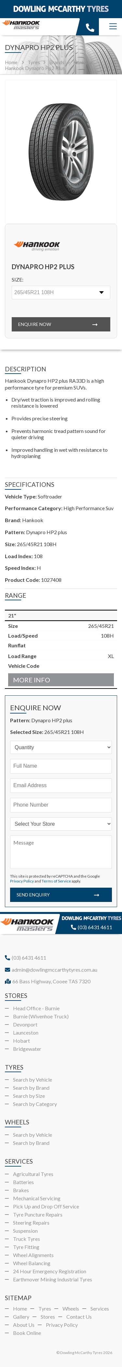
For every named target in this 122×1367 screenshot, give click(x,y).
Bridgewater (27, 1049)
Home (11, 62)
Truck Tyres (26, 1239)
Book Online (27, 1333)
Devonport (25, 1024)
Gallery (21, 1316)
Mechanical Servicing (37, 1198)
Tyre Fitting (26, 1247)
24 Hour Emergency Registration (49, 1271)
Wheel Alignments (33, 1255)
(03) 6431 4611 (91, 927)
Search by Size (29, 1096)
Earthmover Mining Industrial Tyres (52, 1279)
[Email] (61, 785)
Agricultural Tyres (33, 1174)
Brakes (21, 1190)
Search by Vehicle (32, 1079)
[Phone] (61, 805)
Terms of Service (56, 881)
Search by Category (35, 1104)
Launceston (25, 1032)
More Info (31, 680)
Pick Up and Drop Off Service (46, 1206)
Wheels (70, 1308)
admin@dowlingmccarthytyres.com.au (51, 969)
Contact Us (79, 1316)
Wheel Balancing (31, 1263)
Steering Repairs (31, 1222)
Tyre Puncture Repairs (37, 1214)
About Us (23, 1325)
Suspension (25, 1231)
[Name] (61, 766)
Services (99, 1308)
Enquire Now (34, 324)
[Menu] (113, 26)
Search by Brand (31, 1088)
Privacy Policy (22, 881)
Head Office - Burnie (36, 1008)
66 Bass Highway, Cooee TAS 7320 (47, 981)
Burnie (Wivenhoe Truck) (41, 1016)
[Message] (61, 852)
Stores (48, 1316)
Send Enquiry (33, 894)
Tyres (44, 1308)
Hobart (21, 1040)
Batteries (23, 1182)
